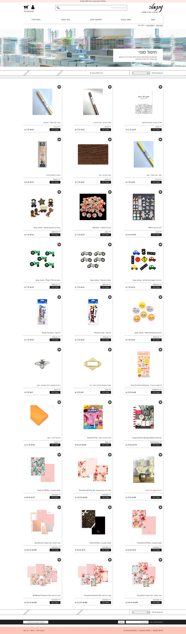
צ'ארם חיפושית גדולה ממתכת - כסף (48, 385)
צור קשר (25, 630)
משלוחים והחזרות (130, 630)
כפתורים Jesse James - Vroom (100, 280)
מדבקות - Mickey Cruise (102, 333)
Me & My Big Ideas (154, 442)
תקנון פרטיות (40, 630)
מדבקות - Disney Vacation (51, 333)
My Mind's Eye (155, 389)
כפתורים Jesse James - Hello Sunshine (148, 333)
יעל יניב (157, 232)
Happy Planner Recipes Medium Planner (147, 438)
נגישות (32, 630)
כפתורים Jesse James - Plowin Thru (47, 280)
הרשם (121, 622)
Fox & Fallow (105, 494)
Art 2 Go (106, 126)
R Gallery (55, 179)
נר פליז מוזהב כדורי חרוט (154, 490)
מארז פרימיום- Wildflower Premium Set (46, 595)
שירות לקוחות (158, 630)
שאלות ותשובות (145, 630)
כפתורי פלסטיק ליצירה (53, 175)
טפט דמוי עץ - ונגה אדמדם (102, 122)
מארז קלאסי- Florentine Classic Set (149, 595)
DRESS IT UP (55, 232)
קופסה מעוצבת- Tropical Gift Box (48, 490)
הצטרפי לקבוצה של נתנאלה (36, 622)
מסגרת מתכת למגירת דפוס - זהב (100, 385)
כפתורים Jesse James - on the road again (147, 280)
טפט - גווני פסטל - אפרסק (52, 122)
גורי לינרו (56, 126)
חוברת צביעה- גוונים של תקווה (152, 122)
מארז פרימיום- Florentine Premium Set (97, 595)
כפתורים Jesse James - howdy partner (46, 228)
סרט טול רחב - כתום (53, 438)
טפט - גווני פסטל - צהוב (154, 175)
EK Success (105, 337)
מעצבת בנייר (150, 25)
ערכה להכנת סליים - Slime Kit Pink (99, 438)
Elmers (106, 442)
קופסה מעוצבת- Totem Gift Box (100, 543)
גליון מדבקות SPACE (155, 228)
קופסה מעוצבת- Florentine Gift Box (149, 543)
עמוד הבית (159, 25)
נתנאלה (157, 126)
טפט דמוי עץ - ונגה (105, 175)
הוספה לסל (156, 129)
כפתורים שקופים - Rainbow (102, 228)
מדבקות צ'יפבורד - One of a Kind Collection (146, 385)
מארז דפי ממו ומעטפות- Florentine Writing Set (95, 490)
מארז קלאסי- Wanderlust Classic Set (47, 543)
